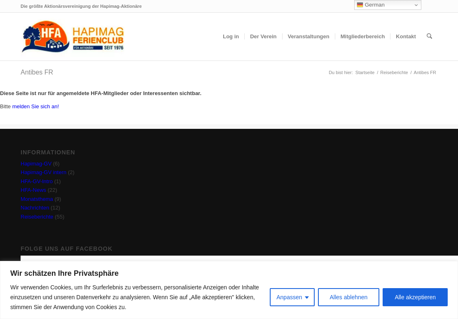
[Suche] (429, 37)
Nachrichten (35, 208)
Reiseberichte (37, 217)
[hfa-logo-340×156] (72, 37)
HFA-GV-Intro (37, 181)
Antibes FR (37, 72)
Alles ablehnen (349, 297)
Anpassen (289, 297)
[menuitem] (230, 37)
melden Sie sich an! (35, 106)
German (371, 5)
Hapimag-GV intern (43, 172)
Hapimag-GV (36, 164)
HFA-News (33, 190)
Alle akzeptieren (415, 297)
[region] (229, 290)
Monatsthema (37, 199)
